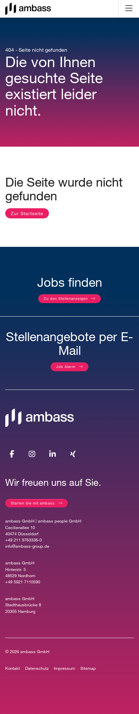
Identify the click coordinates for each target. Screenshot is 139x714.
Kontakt (12, 668)
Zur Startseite (27, 213)
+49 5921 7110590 (22, 581)
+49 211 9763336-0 (23, 540)
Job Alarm (65, 366)
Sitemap (88, 668)
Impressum (64, 668)
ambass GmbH (34, 651)
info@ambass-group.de (27, 546)
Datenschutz (37, 668)
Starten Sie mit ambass (33, 503)
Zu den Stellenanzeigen (66, 298)
